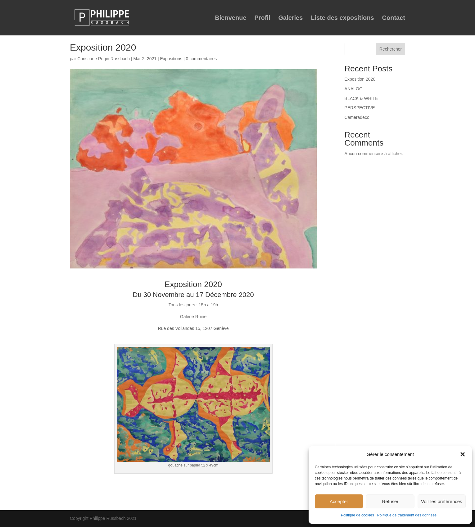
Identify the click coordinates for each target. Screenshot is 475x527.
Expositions (171, 58)
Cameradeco (357, 117)
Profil (262, 18)
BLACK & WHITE (361, 98)
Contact (393, 18)
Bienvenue (230, 18)
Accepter (339, 501)
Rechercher (390, 49)
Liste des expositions (342, 18)
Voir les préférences (441, 501)
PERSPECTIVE (360, 107)
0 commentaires (201, 58)
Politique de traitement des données (407, 515)
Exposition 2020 (360, 79)
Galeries (290, 18)
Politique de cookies (357, 515)
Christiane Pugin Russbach (103, 58)
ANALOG (354, 88)
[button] (462, 454)
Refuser (390, 501)
